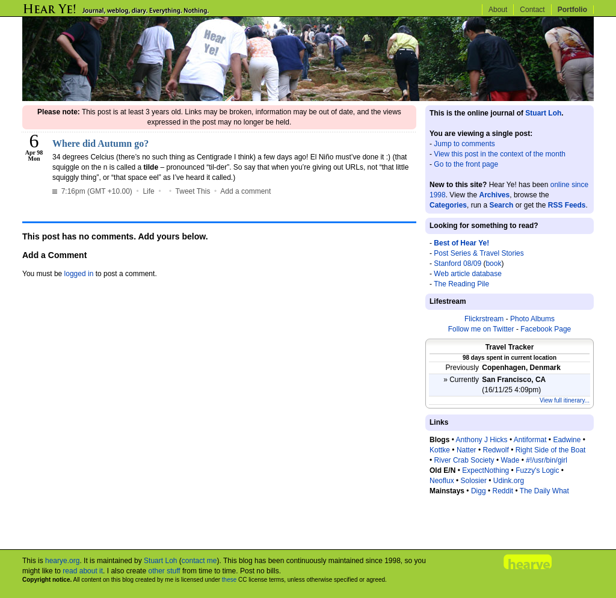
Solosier (474, 480)
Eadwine (567, 440)
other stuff (164, 571)
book (493, 263)
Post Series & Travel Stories (478, 253)
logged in (79, 274)
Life (148, 191)
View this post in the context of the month (499, 154)
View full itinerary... (565, 400)
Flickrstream (484, 319)
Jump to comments (464, 144)
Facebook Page (545, 329)
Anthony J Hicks (482, 440)
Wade (509, 460)
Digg (478, 491)
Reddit (502, 491)
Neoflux (442, 480)
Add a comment (245, 191)
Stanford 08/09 (457, 263)
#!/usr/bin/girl (546, 460)
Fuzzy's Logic (537, 470)
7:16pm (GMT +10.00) (93, 191)
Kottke (440, 450)
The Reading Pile (461, 284)
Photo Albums (532, 319)
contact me (199, 560)
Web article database (468, 274)
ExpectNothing (485, 470)
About (497, 9)
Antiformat (530, 440)
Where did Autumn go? (100, 143)
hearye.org (62, 560)
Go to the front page (466, 164)
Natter (466, 450)
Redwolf (495, 450)
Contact (532, 9)
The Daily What (544, 491)
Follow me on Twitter (481, 329)
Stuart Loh (543, 113)
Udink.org (508, 480)
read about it (83, 571)
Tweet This (193, 191)
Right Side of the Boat (551, 450)
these (229, 579)
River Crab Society (464, 460)
